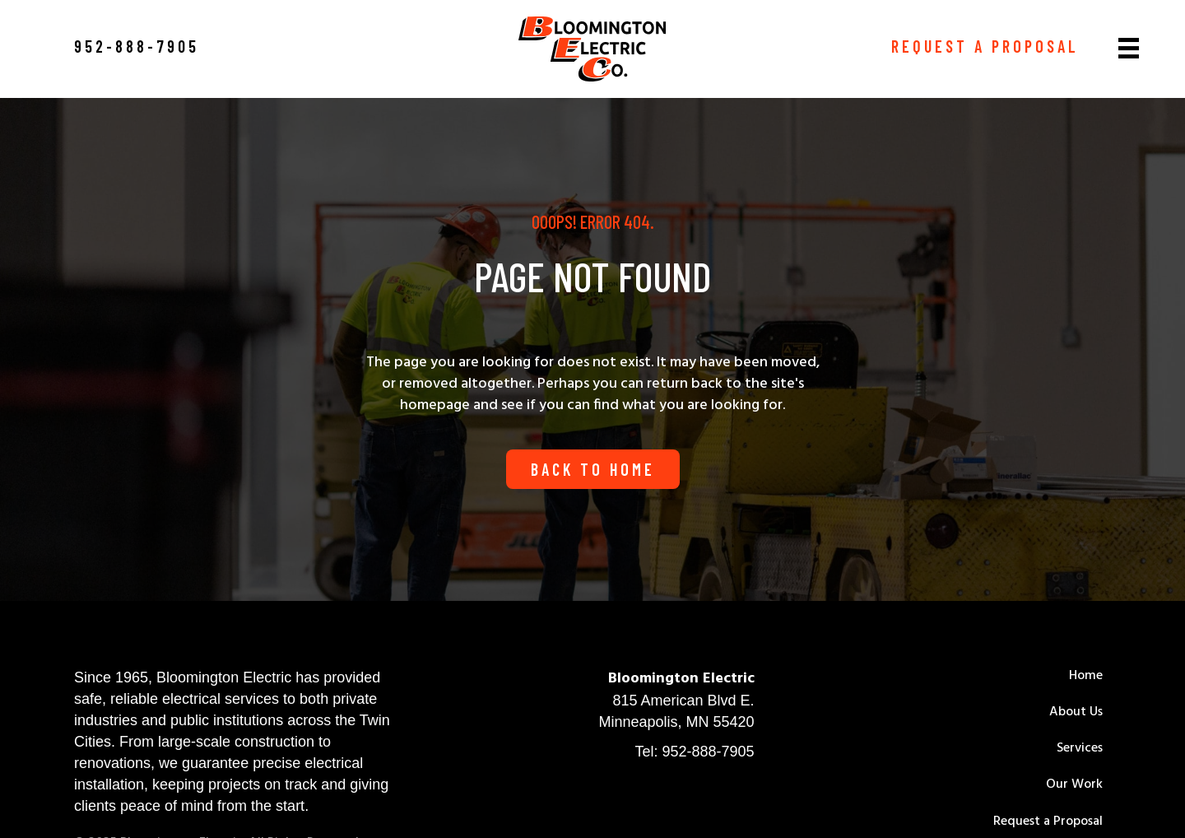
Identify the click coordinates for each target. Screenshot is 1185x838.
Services (1080, 748)
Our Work (1074, 784)
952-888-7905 (708, 751)
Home (1086, 676)
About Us (1076, 712)
